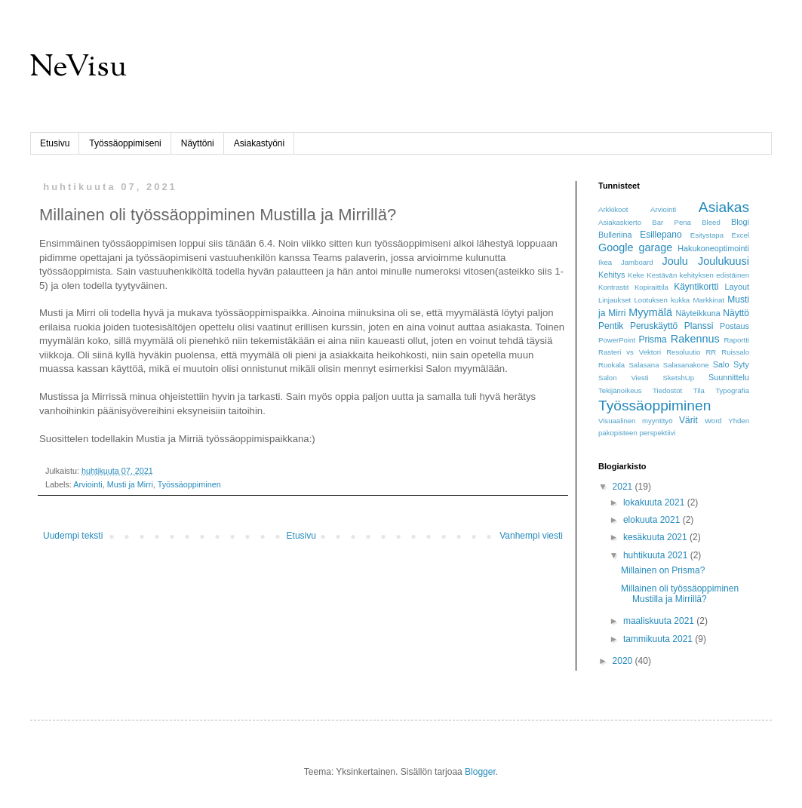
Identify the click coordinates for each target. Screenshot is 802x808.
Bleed (711, 222)
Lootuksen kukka (662, 300)
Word (713, 420)
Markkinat (708, 300)
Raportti (736, 340)
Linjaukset (614, 300)
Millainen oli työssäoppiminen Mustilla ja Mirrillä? (680, 593)
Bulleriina (614, 234)
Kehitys (611, 274)
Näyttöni (197, 143)
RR (710, 352)
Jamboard (637, 262)
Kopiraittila (651, 287)
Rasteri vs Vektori (629, 352)
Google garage (635, 247)
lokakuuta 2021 (655, 502)
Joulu (674, 261)
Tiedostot (667, 390)
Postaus (734, 325)
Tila (699, 390)
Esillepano (660, 234)
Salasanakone (686, 365)
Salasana (643, 365)
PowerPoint (616, 340)
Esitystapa (707, 235)
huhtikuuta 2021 (656, 555)
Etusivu (54, 143)
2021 (624, 486)
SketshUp (679, 377)
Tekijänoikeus (620, 390)
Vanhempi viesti (531, 535)
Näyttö (736, 313)
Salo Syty (731, 364)
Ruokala (611, 365)
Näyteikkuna (697, 313)
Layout (737, 286)
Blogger (480, 772)
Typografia (732, 390)
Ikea (605, 262)
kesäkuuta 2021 (656, 537)
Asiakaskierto (619, 222)
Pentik (610, 326)
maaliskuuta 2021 (659, 621)
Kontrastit (613, 287)
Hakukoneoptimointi (713, 248)
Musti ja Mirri (130, 484)
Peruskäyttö (654, 326)
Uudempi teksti (73, 535)
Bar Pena (671, 222)
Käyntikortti (696, 286)
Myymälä (650, 312)
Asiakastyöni (259, 143)
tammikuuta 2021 (659, 639)
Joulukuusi (723, 261)
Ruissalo (735, 352)
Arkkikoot (613, 209)
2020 (624, 661)
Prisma (652, 339)
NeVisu (78, 68)
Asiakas (724, 207)
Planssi (699, 326)
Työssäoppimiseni (125, 143)
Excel (740, 235)
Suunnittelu (728, 377)
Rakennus (695, 339)
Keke (636, 275)
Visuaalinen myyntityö (635, 420)
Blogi (740, 221)
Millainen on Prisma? (663, 570)
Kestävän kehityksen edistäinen (698, 275)
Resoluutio (683, 352)
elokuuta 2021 (653, 520)
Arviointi (87, 484)
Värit (688, 420)
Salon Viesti (623, 377)
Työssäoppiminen (189, 484)
